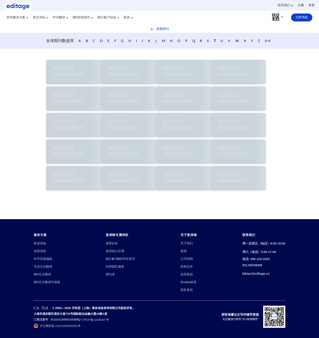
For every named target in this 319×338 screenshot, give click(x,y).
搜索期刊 (159, 29)
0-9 (267, 41)
